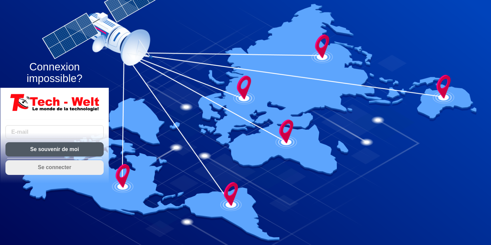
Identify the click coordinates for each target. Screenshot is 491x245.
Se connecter (54, 167)
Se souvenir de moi (54, 149)
